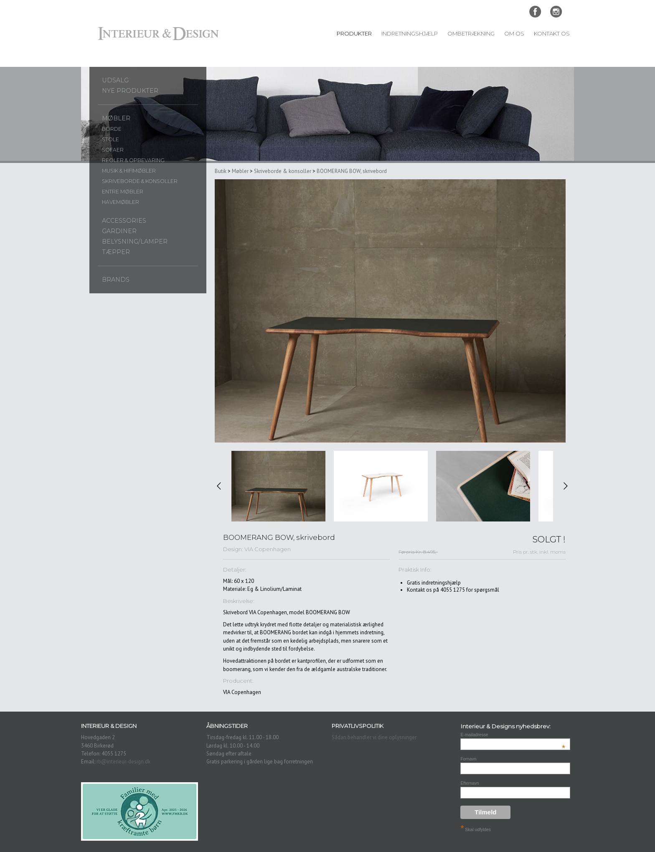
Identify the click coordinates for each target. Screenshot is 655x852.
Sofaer (113, 150)
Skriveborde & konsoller (140, 181)
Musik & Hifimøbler (129, 171)
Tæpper (116, 252)
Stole (110, 139)
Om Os (514, 33)
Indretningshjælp (409, 33)
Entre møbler (122, 191)
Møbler (116, 118)
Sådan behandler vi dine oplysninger (374, 737)
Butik (220, 171)
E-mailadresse (512, 734)
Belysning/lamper (135, 241)
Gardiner (119, 231)
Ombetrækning (471, 33)
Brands (115, 279)
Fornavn (468, 759)
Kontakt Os (552, 33)
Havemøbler (120, 202)
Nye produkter (130, 90)
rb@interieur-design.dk (123, 761)
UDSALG (115, 80)
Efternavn (469, 783)
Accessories (124, 220)
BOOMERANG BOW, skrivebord (352, 171)
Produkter (354, 33)
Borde (112, 129)
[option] (278, 486)
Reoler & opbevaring (133, 160)
